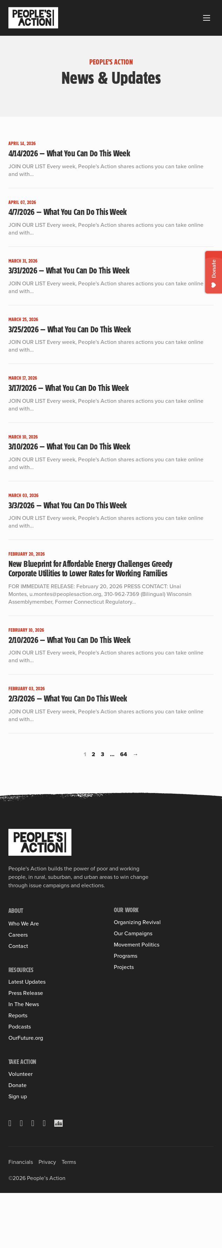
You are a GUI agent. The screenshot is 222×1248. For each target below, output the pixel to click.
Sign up (17, 1151)
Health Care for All (135, 968)
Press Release (25, 1048)
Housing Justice (132, 978)
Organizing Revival (137, 922)
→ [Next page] (135, 754)
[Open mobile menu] (206, 18)
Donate (17, 1140)
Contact (18, 1000)
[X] (10, 1178)
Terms (69, 1217)
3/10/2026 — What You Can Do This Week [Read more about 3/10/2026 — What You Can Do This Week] (69, 446)
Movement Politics (136, 1014)
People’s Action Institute (36, 953)
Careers (18, 989)
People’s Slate (130, 1024)
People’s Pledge (133, 1034)
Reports (17, 1070)
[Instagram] (32, 1178)
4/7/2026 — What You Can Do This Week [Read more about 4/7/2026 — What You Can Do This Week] (67, 212)
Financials (20, 1217)
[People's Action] (39, 842)
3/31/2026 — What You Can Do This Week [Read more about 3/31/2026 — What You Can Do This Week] (68, 270)
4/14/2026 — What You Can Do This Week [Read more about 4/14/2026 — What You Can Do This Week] (69, 153)
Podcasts (19, 1081)
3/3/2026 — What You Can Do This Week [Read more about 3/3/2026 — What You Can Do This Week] (67, 505)
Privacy (47, 1217)
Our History (21, 933)
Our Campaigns (133, 958)
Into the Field (129, 942)
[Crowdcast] (58, 1178)
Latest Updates (27, 1036)
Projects (124, 1061)
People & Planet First (138, 998)
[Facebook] (21, 1178)
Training (123, 932)
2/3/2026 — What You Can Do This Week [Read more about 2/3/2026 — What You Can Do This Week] (67, 698)
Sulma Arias (22, 963)
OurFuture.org (25, 1093)
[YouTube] (44, 1178)
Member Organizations (34, 943)
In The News (23, 1059)
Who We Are (23, 923)
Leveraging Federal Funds (144, 988)
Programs (125, 1050)
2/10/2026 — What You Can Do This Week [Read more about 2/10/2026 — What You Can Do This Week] (69, 640)
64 (123, 754)
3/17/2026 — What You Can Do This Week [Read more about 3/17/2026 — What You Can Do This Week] (68, 388)
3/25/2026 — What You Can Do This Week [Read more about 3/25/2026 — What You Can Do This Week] (69, 329)
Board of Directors (29, 973)
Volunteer (20, 1129)
